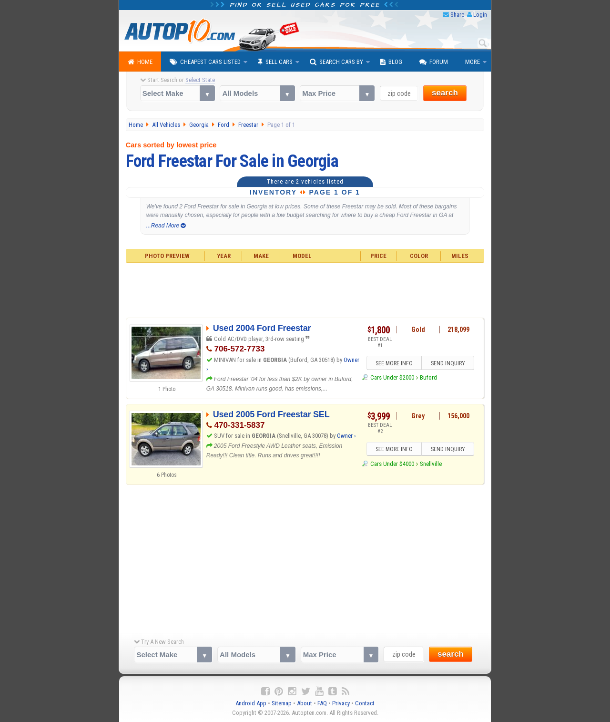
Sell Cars (275, 62)
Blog (391, 62)
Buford (428, 377)
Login (480, 14)
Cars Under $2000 (392, 377)
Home (140, 62)
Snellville (431, 463)
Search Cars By (336, 62)
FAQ (322, 703)
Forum (433, 62)
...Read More (166, 225)
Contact (365, 703)
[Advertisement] (305, 289)
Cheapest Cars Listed (205, 62)
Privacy (341, 703)
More (472, 61)
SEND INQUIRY (448, 363)
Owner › (346, 435)
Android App (250, 703)
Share (457, 14)
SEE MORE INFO (394, 363)
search (445, 92)
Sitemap (282, 703)
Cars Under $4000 (392, 463)
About (304, 703)
